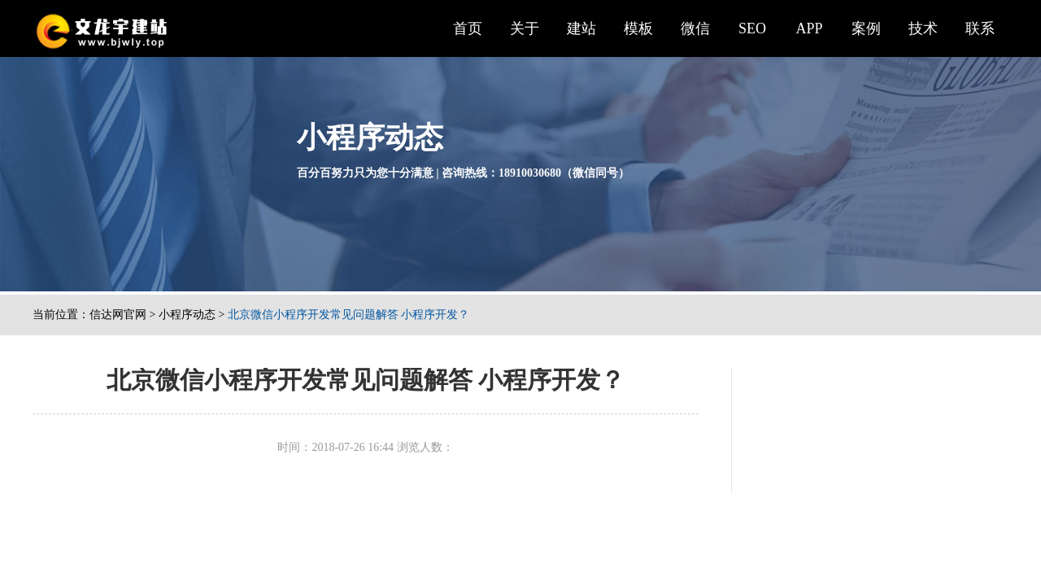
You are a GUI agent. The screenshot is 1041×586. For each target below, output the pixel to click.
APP (808, 28)
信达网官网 (117, 314)
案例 (866, 28)
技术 (923, 28)
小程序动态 (187, 314)
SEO (752, 28)
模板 (638, 28)
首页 (467, 28)
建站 (581, 28)
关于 (524, 28)
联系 (980, 28)
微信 (695, 28)
